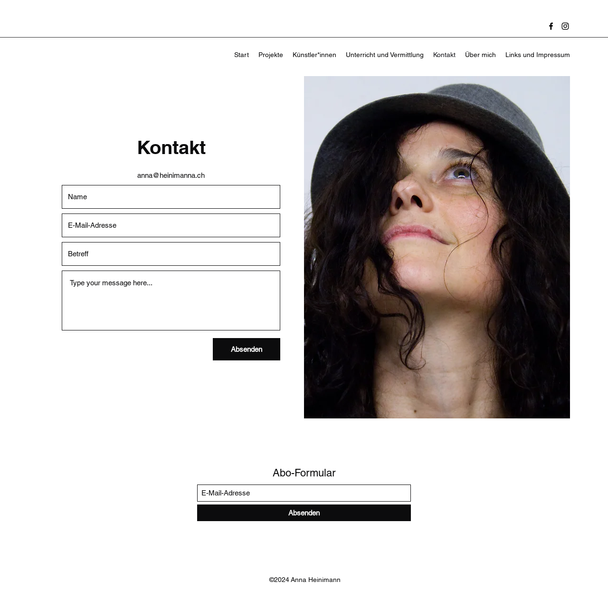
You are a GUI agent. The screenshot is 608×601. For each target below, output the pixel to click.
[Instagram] (565, 26)
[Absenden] (246, 349)
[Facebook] (551, 26)
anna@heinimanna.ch (171, 175)
